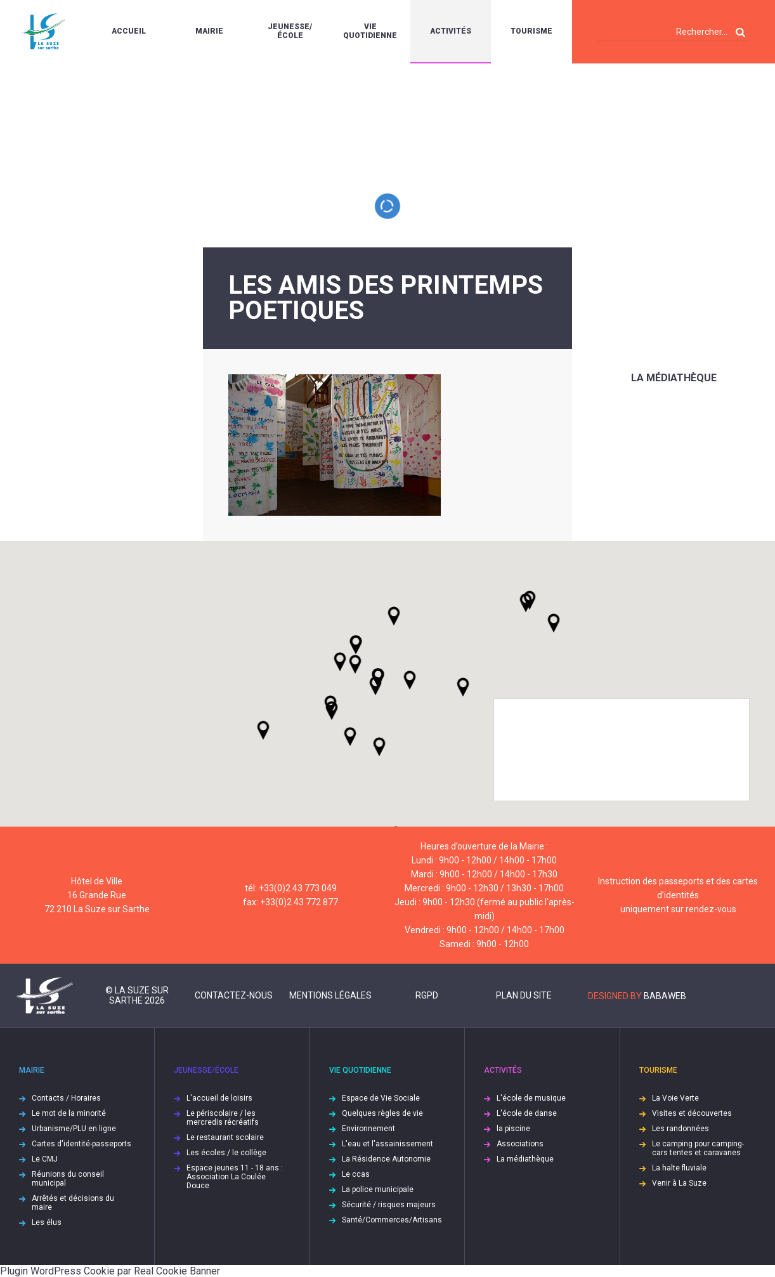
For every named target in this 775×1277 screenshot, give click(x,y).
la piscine (513, 1128)
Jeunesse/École (290, 31)
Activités (450, 31)
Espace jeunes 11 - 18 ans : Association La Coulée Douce (234, 1176)
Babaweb (665, 996)
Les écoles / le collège (226, 1152)
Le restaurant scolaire (225, 1137)
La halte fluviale (679, 1167)
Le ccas (356, 1174)
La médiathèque (674, 378)
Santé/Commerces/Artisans (392, 1219)
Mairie (209, 31)
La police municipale (378, 1189)
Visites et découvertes (692, 1113)
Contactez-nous (234, 995)
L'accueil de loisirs (219, 1098)
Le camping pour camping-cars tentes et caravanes (698, 1148)
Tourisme (531, 31)
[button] (409, 680)
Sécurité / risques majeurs (389, 1204)
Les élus (47, 1222)
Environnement (368, 1128)
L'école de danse (527, 1113)
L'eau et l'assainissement (387, 1143)
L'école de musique (531, 1098)
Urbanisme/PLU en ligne (74, 1128)
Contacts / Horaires (66, 1098)
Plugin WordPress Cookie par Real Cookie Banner (110, 1271)
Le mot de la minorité (69, 1113)
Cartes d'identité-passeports (81, 1143)
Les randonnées (680, 1128)
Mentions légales (330, 995)
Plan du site (524, 995)
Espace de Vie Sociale (381, 1098)
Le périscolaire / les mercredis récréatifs (222, 1118)
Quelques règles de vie (382, 1113)
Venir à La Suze (679, 1183)
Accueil (129, 31)
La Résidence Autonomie (386, 1159)
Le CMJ (45, 1159)
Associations (520, 1143)
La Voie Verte (675, 1098)
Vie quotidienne (370, 31)
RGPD (426, 995)
